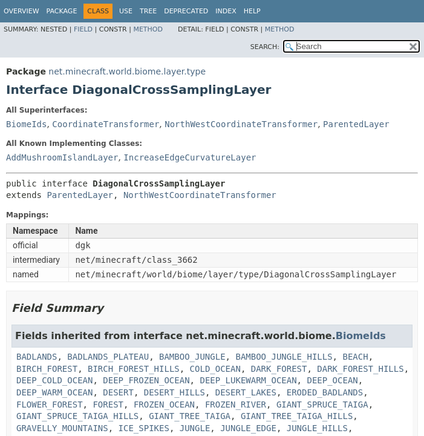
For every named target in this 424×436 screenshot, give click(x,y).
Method (148, 29)
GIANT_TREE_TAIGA (189, 416)
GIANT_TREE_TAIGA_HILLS (297, 416)
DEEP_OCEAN (332, 380)
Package (62, 11)
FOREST (108, 404)
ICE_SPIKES (144, 428)
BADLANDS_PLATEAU (108, 357)
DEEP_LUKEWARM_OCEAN (248, 380)
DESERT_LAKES (245, 392)
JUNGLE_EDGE (248, 428)
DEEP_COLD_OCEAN (54, 380)
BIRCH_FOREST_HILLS (134, 369)
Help (252, 11)
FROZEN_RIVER (235, 404)
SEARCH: (264, 47)
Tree (148, 11)
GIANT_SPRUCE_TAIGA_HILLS (77, 416)
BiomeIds (26, 124)
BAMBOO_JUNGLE (192, 357)
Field (83, 29)
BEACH (355, 357)
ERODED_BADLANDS (325, 392)
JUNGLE (195, 428)
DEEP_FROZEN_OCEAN (146, 380)
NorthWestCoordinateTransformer (241, 124)
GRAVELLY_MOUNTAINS (62, 428)
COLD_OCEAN (215, 369)
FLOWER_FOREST (49, 404)
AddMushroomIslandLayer (62, 157)
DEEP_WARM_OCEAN (54, 392)
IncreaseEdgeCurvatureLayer (189, 157)
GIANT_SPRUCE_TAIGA (322, 404)
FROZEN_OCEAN (164, 404)
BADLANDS (36, 357)
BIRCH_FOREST (46, 369)
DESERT (118, 392)
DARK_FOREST (279, 369)
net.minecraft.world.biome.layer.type (127, 71)
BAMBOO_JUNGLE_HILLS (283, 357)
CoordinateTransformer (105, 124)
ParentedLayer (356, 124)
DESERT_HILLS (174, 392)
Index (225, 11)
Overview (21, 11)
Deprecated (186, 11)
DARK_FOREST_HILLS (360, 369)
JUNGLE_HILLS (317, 428)
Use (125, 11)
